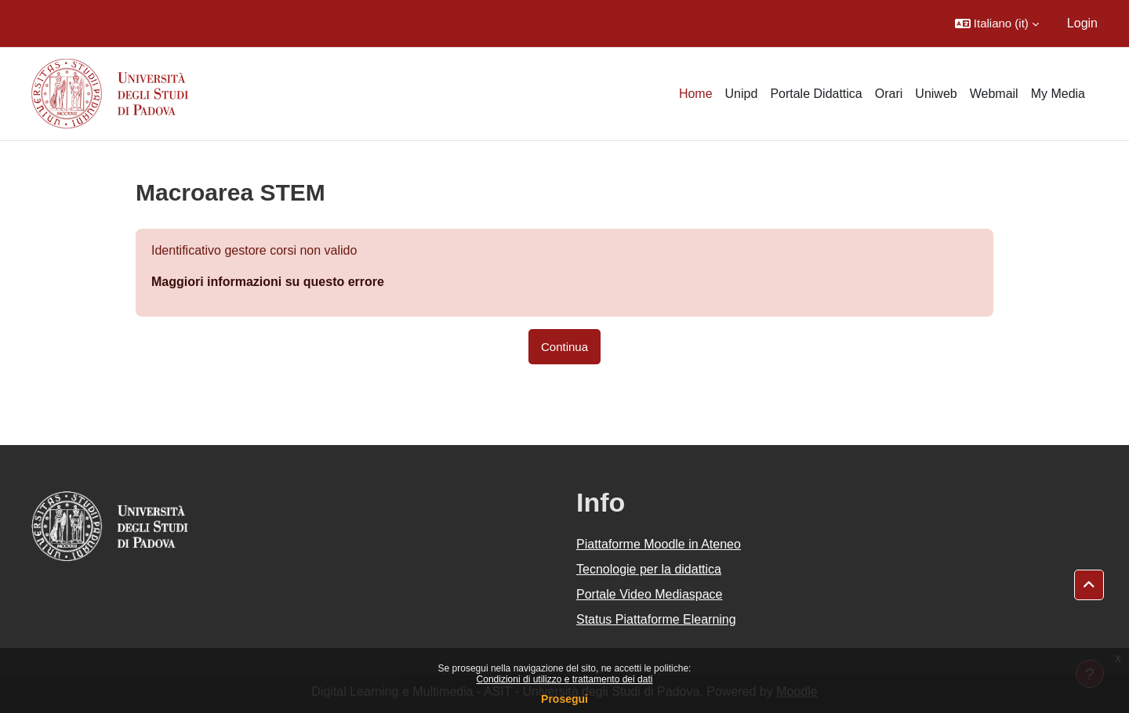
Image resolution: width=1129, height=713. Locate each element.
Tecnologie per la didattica (648, 569)
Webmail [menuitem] (994, 93)
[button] (997, 23)
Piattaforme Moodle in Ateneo (658, 544)
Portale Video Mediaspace (649, 594)
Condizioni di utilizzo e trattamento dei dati (565, 679)
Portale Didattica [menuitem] (816, 93)
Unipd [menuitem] (741, 93)
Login (1082, 23)
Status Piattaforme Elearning (656, 619)
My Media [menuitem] (1058, 93)
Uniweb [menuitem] (936, 93)
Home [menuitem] (696, 93)
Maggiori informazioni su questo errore (267, 281)
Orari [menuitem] (889, 93)
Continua (564, 346)
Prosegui (564, 699)
